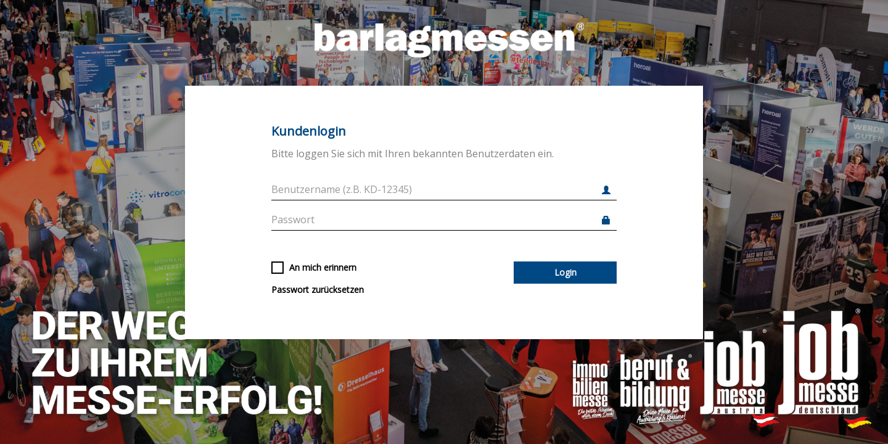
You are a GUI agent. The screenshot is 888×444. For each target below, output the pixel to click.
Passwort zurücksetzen (317, 289)
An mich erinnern (313, 267)
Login (565, 272)
